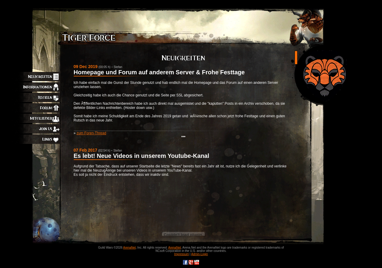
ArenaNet (129, 247)
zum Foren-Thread (91, 133)
